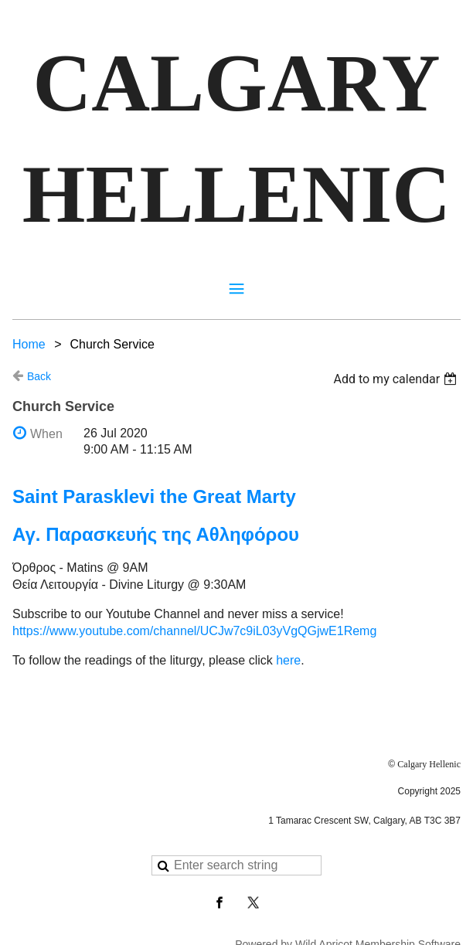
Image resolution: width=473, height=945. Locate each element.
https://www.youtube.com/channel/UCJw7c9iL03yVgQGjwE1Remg (194, 630)
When (46, 433)
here (288, 660)
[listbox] (397, 379)
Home (29, 344)
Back (39, 376)
